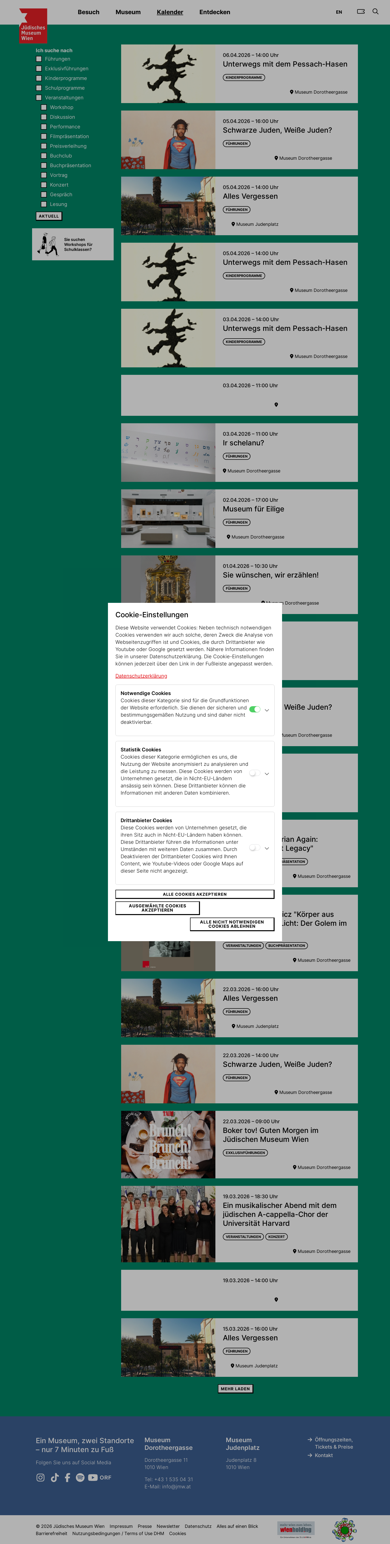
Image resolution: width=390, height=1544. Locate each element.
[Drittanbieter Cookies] (254, 855)
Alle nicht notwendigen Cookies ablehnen (235, 916)
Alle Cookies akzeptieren (195, 902)
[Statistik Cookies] (254, 781)
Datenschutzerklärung (141, 684)
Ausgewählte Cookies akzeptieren (154, 916)
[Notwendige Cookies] (254, 717)
